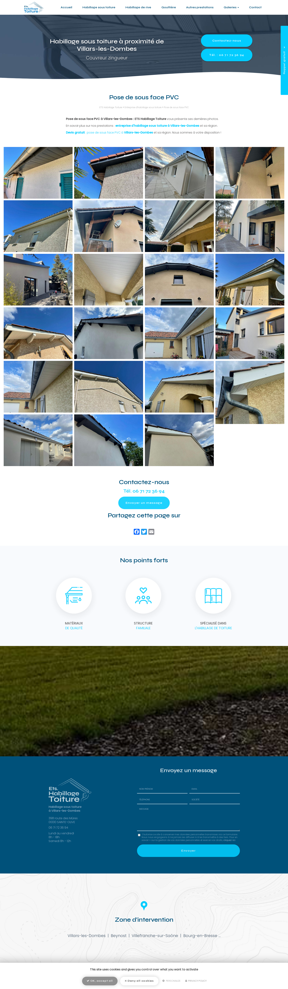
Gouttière (168, 7)
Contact (255, 7)
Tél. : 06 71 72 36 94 (226, 55)
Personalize (171, 981)
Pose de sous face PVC (176, 107)
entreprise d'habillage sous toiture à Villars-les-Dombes (157, 126)
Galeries (231, 7)
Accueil (66, 7)
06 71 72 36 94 (149, 491)
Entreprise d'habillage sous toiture (143, 107)
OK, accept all (100, 980)
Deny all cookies (139, 980)
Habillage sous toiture (98, 7)
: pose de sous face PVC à (109, 132)
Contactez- (226, 40)
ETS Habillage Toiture (110, 107)
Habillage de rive (138, 7)
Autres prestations (199, 7)
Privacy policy (196, 981)
